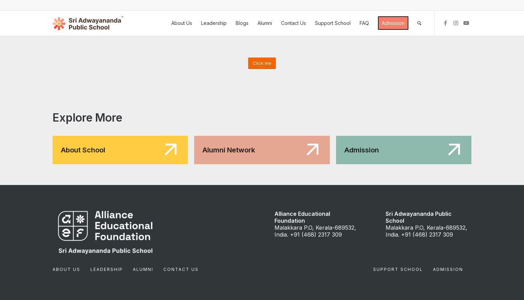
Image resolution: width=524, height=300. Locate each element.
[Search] (419, 23)
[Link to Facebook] (445, 23)
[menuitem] (182, 23)
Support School (398, 269)
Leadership (106, 269)
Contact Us (181, 269)
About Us (66, 269)
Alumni (143, 269)
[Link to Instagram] (456, 23)
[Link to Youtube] (466, 23)
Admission (448, 269)
